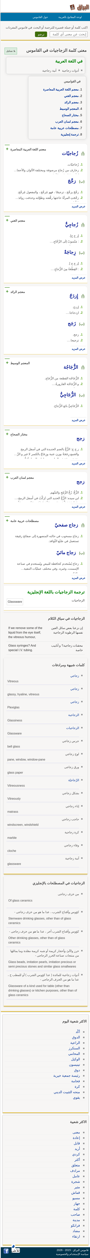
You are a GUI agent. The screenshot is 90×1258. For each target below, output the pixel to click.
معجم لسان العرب (66, 121)
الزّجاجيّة (73, 780)
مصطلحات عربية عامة (64, 128)
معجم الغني (71, 96)
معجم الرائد (71, 102)
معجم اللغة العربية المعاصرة (60, 89)
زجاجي (74, 675)
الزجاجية (73, 715)
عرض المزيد (78, 206)
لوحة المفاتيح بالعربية (69, 17)
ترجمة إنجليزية (69, 134)
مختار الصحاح (69, 115)
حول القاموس (39, 17)
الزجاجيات (72, 728)
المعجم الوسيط (68, 108)
